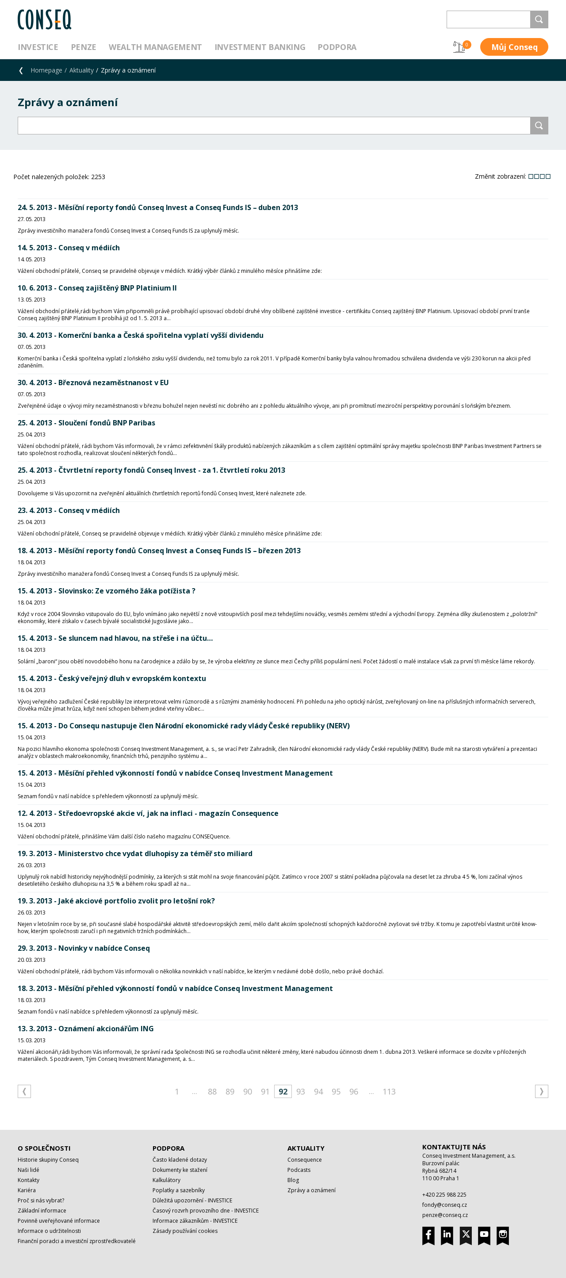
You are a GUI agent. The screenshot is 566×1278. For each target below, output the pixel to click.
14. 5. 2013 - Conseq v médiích (69, 248)
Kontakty (28, 1180)
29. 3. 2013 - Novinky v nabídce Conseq (84, 948)
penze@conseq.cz (445, 1215)
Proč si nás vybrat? (41, 1200)
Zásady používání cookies (185, 1231)
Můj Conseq (514, 47)
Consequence (304, 1159)
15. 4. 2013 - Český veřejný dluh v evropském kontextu (112, 678)
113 (389, 1091)
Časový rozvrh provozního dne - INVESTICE (206, 1210)
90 (247, 1091)
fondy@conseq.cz (444, 1205)
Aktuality (81, 70)
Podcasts (298, 1170)
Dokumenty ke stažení (180, 1170)
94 (318, 1091)
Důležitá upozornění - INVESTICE (192, 1200)
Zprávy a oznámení (311, 1190)
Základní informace (42, 1210)
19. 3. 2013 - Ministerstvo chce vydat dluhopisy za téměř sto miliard (135, 853)
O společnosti (44, 1148)
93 (300, 1091)
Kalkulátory (166, 1180)
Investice (38, 47)
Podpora (336, 47)
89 (230, 1091)
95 (336, 1091)
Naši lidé (28, 1170)
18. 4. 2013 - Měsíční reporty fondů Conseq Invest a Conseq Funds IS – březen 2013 (159, 550)
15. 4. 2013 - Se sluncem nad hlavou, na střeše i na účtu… (115, 638)
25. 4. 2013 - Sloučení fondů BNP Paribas (86, 423)
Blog (293, 1180)
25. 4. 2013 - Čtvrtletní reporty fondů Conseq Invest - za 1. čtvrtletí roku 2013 (151, 470)
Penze (83, 47)
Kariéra (27, 1190)
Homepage (46, 70)
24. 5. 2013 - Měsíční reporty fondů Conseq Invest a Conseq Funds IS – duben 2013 (158, 207)
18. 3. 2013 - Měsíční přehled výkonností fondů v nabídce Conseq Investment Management (175, 988)
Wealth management (155, 47)
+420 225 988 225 (444, 1194)
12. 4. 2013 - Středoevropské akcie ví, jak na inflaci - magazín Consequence (148, 813)
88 (212, 1091)
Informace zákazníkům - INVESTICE (195, 1220)
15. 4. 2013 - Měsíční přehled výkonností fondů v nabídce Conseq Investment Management (175, 773)
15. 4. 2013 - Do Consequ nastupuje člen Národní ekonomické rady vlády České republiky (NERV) (184, 726)
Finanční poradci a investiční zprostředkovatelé (77, 1241)
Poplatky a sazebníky (179, 1190)
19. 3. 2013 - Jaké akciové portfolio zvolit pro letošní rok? (116, 901)
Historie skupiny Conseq (48, 1159)
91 (265, 1091)
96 (353, 1091)
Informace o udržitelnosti (49, 1231)
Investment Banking (260, 47)
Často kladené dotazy (180, 1159)
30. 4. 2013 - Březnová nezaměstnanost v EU (93, 382)
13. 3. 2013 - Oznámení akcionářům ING (86, 1028)
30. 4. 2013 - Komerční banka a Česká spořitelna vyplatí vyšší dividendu (141, 335)
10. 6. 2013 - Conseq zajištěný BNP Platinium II (97, 288)
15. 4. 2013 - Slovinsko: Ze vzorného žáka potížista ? (106, 591)
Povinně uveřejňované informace (59, 1220)
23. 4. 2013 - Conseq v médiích (69, 510)
